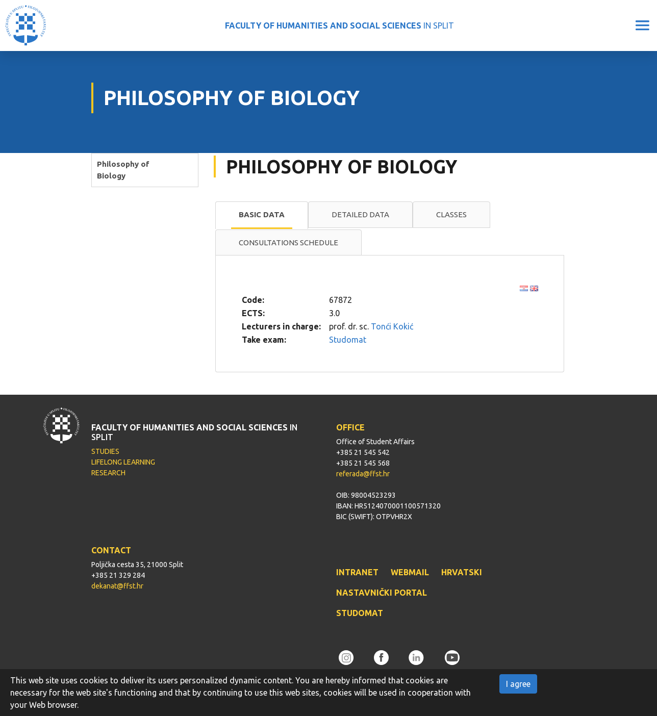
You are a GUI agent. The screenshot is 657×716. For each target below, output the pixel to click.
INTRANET (357, 572)
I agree (518, 683)
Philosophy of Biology (123, 170)
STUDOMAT (359, 613)
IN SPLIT (339, 25)
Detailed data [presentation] (360, 214)
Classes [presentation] (451, 214)
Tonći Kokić (392, 326)
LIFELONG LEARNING (123, 462)
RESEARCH (108, 473)
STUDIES (105, 451)
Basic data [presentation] (262, 214)
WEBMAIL (410, 572)
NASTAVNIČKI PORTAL (381, 592)
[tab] (261, 215)
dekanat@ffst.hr (117, 586)
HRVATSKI (461, 572)
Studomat (347, 339)
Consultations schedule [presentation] (288, 242)
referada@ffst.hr (363, 474)
